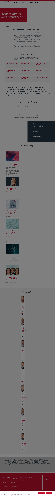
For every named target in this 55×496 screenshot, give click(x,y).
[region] (27, 493)
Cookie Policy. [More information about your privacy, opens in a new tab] (10, 495)
